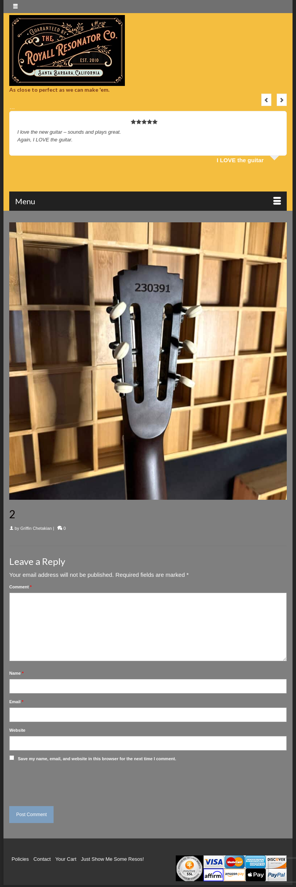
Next (282, 100)
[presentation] (62, 781)
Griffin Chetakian (36, 528)
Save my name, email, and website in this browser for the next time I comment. (97, 758)
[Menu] (148, 201)
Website (17, 730)
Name (16, 673)
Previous (266, 100)
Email (16, 701)
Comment (20, 587)
